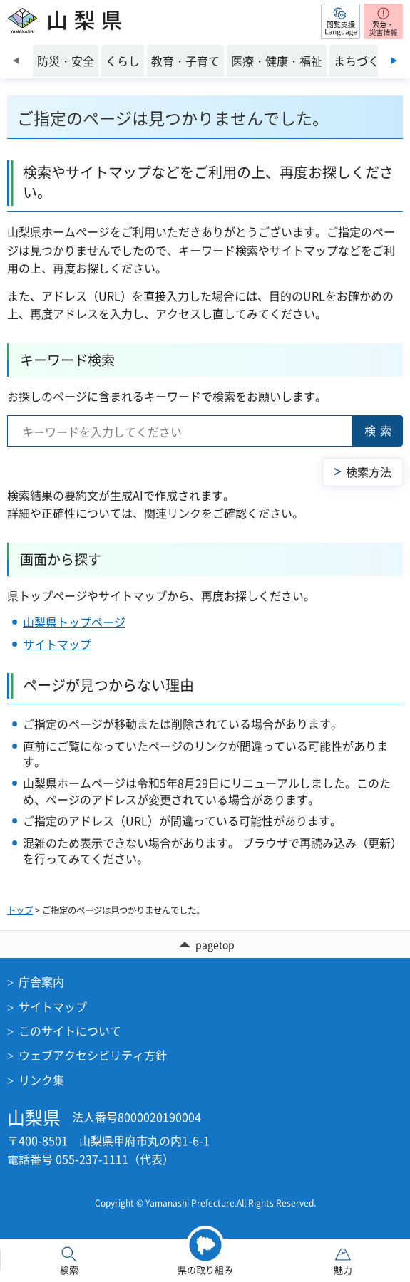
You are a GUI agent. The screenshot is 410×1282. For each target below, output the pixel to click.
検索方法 (368, 471)
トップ (20, 910)
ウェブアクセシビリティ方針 (93, 1054)
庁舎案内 (41, 981)
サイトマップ (57, 643)
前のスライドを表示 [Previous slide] (16, 60)
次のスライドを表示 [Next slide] (394, 60)
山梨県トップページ (74, 621)
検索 (380, 430)
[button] (340, 21)
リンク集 (41, 1079)
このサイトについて (70, 1030)
